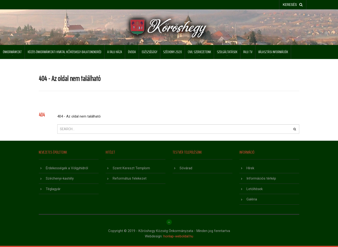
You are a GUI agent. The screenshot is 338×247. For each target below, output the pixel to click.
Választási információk (273, 52)
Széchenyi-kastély (60, 178)
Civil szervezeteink (199, 52)
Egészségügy (149, 52)
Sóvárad (186, 168)
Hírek (250, 168)
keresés (293, 5)
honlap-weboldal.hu (178, 236)
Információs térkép (261, 178)
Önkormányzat (12, 52)
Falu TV (247, 52)
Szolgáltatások (227, 52)
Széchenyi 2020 (172, 52)
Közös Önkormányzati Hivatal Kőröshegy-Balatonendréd (64, 52)
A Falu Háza (114, 52)
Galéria (251, 199)
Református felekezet (129, 178)
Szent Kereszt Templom (131, 168)
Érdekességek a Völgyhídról (67, 168)
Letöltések (254, 189)
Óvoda (132, 52)
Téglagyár (53, 189)
